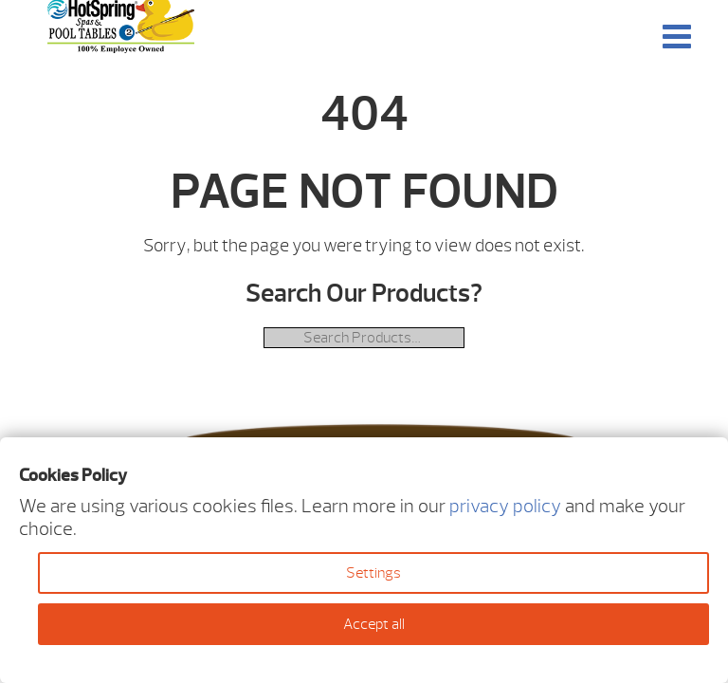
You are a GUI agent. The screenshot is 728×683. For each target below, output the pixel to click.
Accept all (374, 624)
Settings (373, 572)
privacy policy (505, 506)
